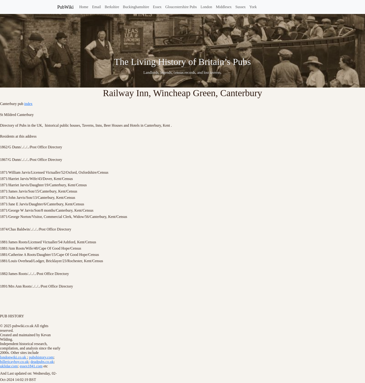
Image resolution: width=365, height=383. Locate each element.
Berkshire (112, 7)
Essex (157, 7)
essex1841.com (31, 366)
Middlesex (224, 7)
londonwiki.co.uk (13, 357)
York (253, 7)
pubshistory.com (41, 357)
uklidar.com (9, 366)
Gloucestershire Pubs (181, 7)
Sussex (240, 7)
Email (96, 7)
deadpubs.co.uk (42, 362)
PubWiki (65, 7)
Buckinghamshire (136, 7)
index (28, 104)
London (206, 7)
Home (83, 7)
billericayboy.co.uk (14, 362)
